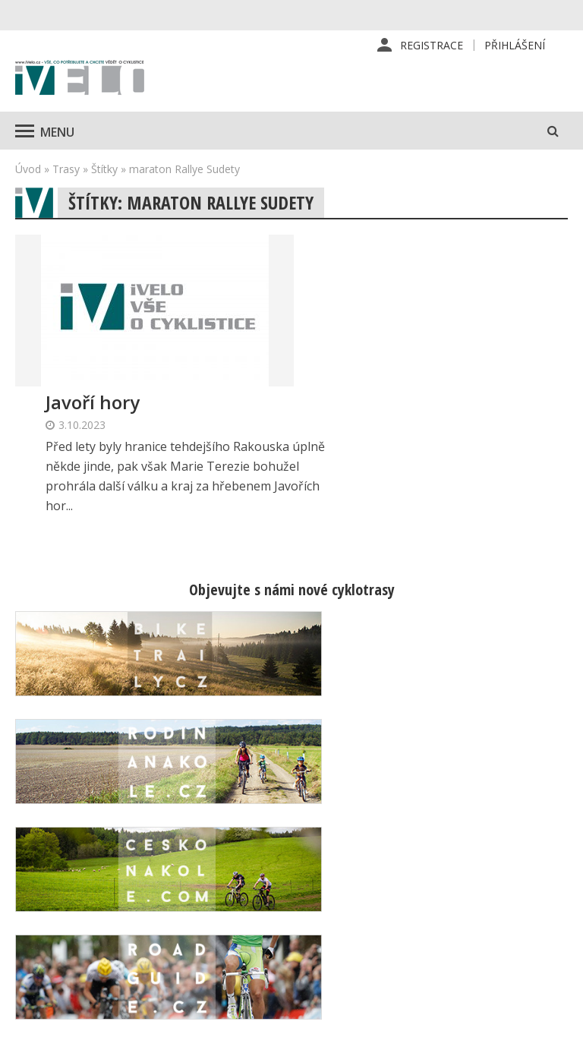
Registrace (431, 45)
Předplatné (359, 842)
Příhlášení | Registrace (493, 826)
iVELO (79, 80)
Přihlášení (514, 45)
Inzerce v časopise (379, 866)
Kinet (553, 1030)
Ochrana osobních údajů (376, 964)
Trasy (66, 169)
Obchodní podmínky (381, 931)
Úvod (28, 169)
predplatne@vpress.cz (249, 936)
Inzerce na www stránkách (372, 899)
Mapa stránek (499, 899)
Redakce (352, 817)
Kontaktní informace (489, 867)
